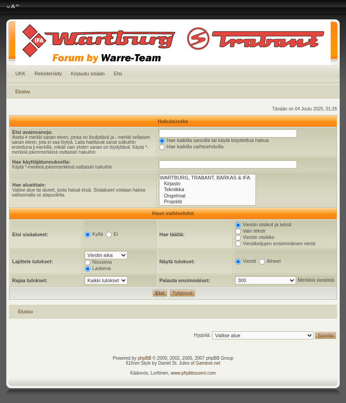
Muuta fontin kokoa (12, 7)
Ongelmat (207, 196)
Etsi (118, 73)
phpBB (144, 358)
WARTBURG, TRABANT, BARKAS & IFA (207, 178)
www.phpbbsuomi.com (193, 373)
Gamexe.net (208, 363)
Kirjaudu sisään (88, 73)
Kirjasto (207, 184)
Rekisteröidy (48, 73)
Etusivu (22, 91)
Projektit (207, 202)
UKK (20, 73)
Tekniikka (207, 189)
